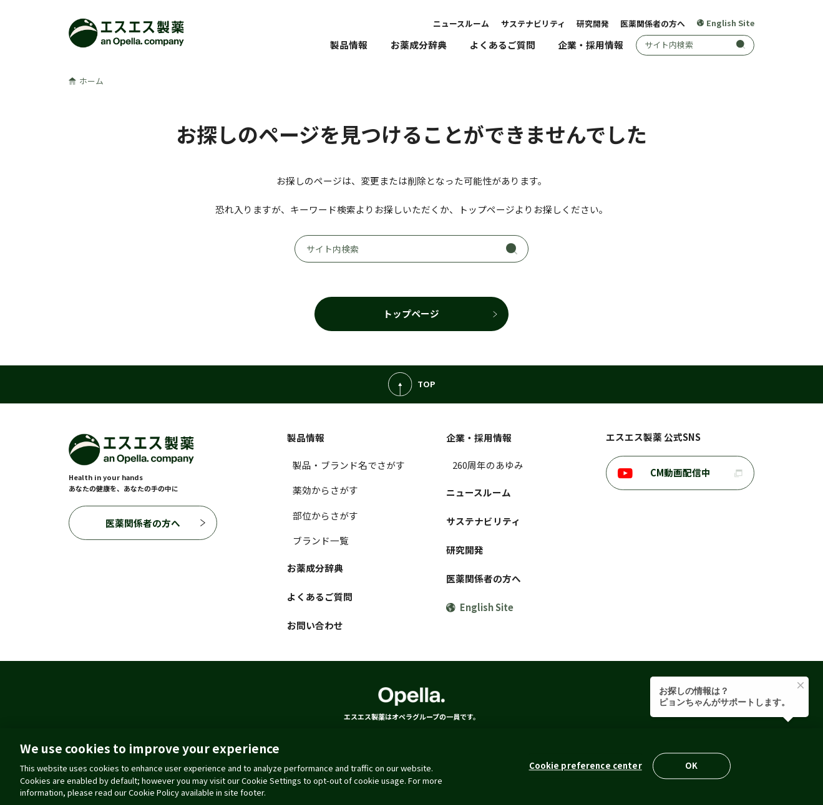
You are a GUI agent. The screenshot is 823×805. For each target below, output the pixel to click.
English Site (726, 23)
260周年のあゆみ (488, 464)
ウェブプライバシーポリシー (659, 743)
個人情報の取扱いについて (240, 743)
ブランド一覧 (321, 540)
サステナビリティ (533, 23)
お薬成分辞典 (419, 44)
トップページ (411, 313)
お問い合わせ (315, 625)
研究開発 (593, 23)
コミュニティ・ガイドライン (536, 743)
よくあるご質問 (502, 44)
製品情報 (349, 44)
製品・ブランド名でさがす (349, 464)
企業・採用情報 (590, 44)
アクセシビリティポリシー (425, 743)
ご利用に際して (152, 743)
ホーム (86, 81)
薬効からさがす (325, 489)
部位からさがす (325, 515)
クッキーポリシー (333, 743)
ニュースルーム (461, 23)
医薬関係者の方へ (652, 23)
